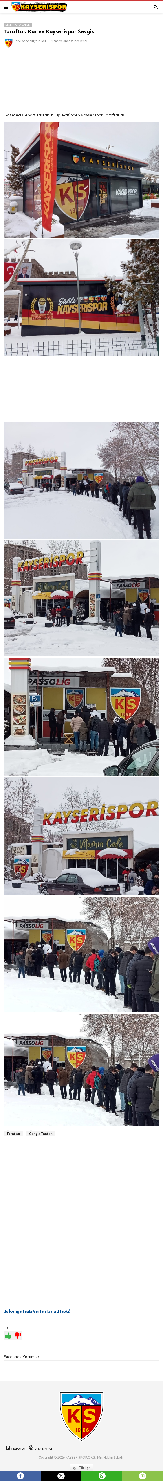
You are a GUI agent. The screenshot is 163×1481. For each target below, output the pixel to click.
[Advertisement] (81, 80)
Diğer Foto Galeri (17, 24)
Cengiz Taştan (41, 1133)
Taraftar (13, 1133)
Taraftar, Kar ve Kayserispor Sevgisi (50, 31)
